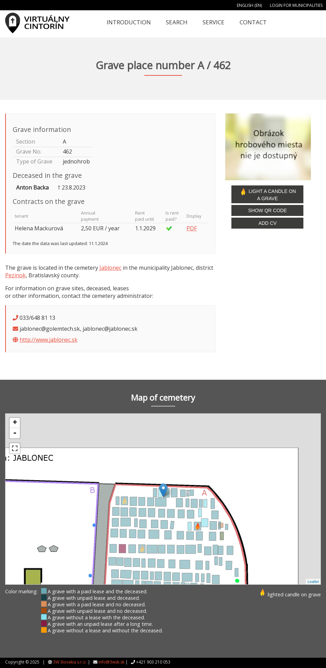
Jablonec (110, 267)
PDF (191, 228)
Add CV (267, 223)
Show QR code (267, 210)
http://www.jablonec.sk (48, 339)
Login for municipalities (296, 5)
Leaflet (313, 582)
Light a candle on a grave (267, 194)
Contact (253, 22)
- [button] (14, 433)
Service (214, 22)
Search (177, 22)
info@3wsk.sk (111, 662)
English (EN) (249, 5)
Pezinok (15, 275)
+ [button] (15, 423)
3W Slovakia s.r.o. (70, 662)
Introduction (129, 22)
